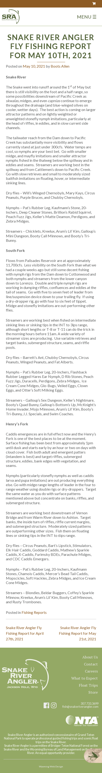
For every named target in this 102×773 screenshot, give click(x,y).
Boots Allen (60, 66)
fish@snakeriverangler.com (80, 706)
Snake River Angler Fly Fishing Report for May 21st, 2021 (77, 633)
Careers (91, 671)
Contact (91, 664)
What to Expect (84, 678)
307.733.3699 (89, 703)
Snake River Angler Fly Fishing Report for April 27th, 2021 (25, 633)
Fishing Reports (34, 612)
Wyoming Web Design (51, 766)
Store (93, 692)
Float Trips (88, 685)
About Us (90, 657)
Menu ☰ (87, 16)
